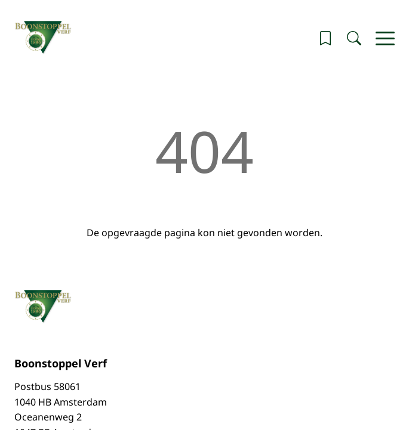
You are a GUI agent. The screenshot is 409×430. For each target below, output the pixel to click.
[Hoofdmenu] (385, 38)
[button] (325, 38)
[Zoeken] (354, 38)
